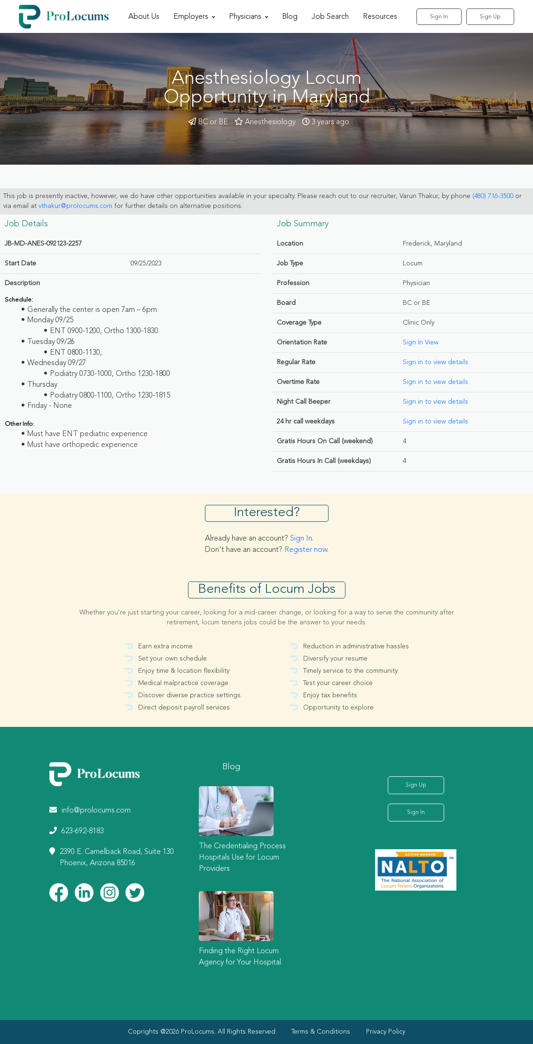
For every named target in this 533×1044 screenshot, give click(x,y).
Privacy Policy (385, 1031)
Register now (305, 550)
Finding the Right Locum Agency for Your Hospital (240, 957)
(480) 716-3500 (492, 196)
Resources (380, 17)
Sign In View (421, 342)
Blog (290, 17)
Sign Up (490, 17)
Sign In (439, 17)
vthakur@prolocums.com (75, 206)
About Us (143, 17)
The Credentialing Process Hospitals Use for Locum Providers (242, 858)
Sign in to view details (435, 362)
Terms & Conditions (320, 1031)
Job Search (330, 17)
